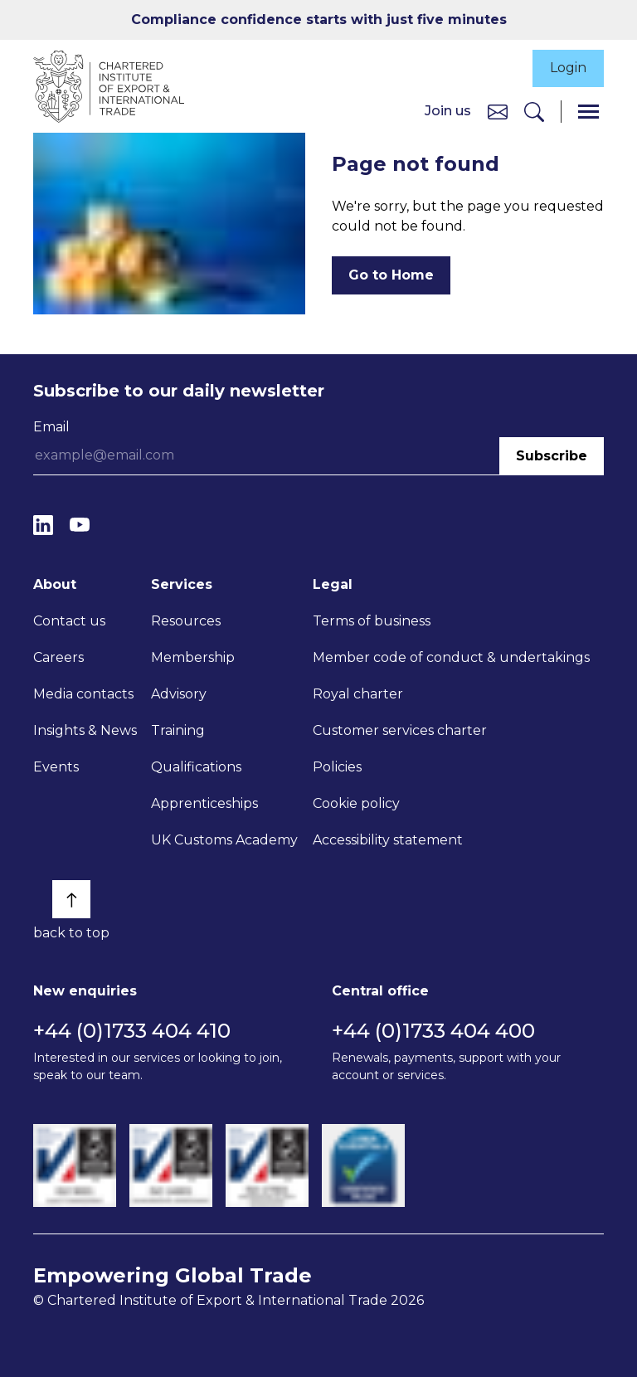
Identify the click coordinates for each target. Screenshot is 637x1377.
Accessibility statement (388, 840)
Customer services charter (400, 730)
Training (178, 730)
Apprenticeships (204, 803)
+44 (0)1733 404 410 (132, 1031)
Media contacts (83, 694)
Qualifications (196, 767)
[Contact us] (498, 111)
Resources (186, 621)
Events (56, 767)
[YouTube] (80, 525)
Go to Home (391, 275)
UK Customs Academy (224, 840)
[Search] (534, 111)
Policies (337, 767)
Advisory (179, 694)
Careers (58, 657)
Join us (448, 111)
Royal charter (358, 694)
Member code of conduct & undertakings (451, 657)
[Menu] (588, 111)
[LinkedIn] (43, 525)
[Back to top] (71, 899)
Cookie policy (356, 803)
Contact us (69, 621)
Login (568, 68)
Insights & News (85, 730)
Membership (193, 657)
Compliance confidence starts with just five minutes (319, 19)
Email (51, 427)
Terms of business (371, 621)
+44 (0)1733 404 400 (433, 1031)
